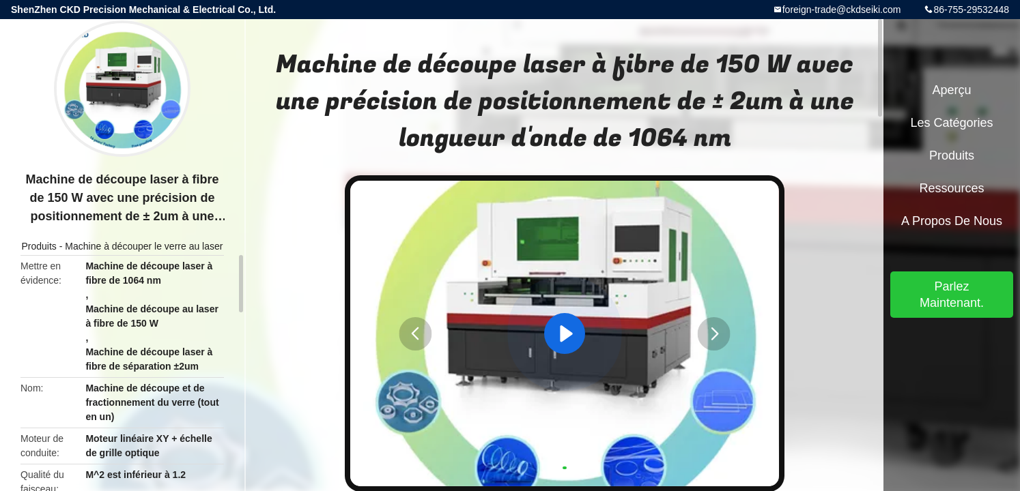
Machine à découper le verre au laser (144, 246)
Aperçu (951, 90)
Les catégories (951, 123)
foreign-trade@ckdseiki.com (841, 9)
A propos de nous (951, 221)
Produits (39, 246)
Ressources (951, 188)
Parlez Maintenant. (952, 295)
